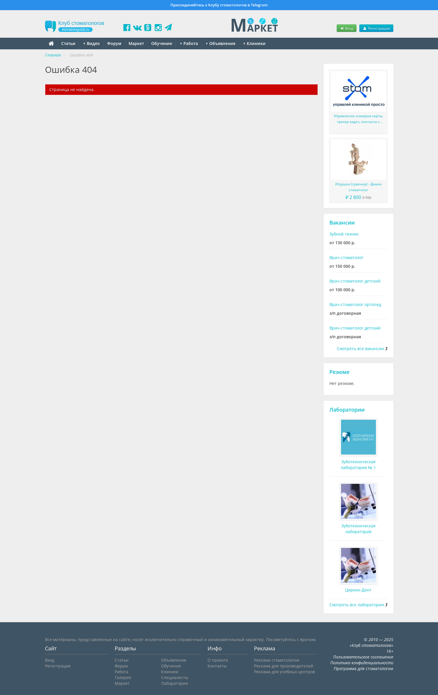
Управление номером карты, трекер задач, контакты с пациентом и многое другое (358, 119)
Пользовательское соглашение (363, 657)
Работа (189, 43)
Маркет (136, 43)
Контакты (217, 666)
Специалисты (174, 677)
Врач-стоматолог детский (355, 281)
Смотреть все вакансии (360, 348)
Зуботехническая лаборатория (358, 528)
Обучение (161, 43)
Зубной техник (343, 234)
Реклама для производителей (283, 666)
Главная (53, 55)
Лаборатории (347, 409)
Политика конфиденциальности (361, 662)
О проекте (218, 660)
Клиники (255, 43)
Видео (92, 43)
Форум (114, 43)
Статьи (68, 43)
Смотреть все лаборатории (356, 604)
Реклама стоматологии (276, 660)
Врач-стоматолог (346, 257)
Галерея (123, 677)
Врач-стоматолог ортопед (355, 304)
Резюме (339, 371)
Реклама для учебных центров (284, 671)
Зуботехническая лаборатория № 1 (358, 464)
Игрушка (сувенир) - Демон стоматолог (358, 187)
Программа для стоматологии (363, 668)
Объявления (220, 43)
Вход (346, 28)
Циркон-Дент (358, 590)
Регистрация (376, 28)
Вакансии (342, 222)
